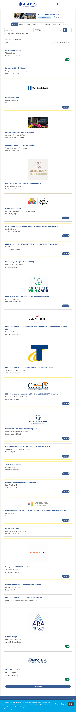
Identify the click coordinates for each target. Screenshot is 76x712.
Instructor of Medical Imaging (16, 68)
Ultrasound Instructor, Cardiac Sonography (21, 429)
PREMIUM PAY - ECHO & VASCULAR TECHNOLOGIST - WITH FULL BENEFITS (32, 244)
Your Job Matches (45, 24)
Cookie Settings (61, 704)
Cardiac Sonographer (13, 208)
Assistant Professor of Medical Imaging (20, 145)
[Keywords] (19, 30)
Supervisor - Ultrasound (14, 464)
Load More (38, 687)
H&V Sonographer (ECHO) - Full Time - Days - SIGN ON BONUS (27, 446)
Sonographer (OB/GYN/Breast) (16, 567)
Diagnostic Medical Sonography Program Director (23, 597)
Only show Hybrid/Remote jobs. (18, 34)
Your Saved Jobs (58, 24)
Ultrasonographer (12, 97)
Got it (71, 704)
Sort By (7, 42)
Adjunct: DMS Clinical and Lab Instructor (19, 132)
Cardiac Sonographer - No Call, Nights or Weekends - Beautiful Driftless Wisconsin (35, 510)
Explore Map (31, 24)
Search (14, 24)
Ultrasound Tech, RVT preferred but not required (23, 585)
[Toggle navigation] (58, 4)
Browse (21, 24)
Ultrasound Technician (13, 50)
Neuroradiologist (11, 637)
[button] (69, 30)
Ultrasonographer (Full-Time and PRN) (19, 262)
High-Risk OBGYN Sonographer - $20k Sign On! (22, 482)
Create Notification (64, 42)
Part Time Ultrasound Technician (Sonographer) (23, 183)
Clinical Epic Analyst (12, 670)
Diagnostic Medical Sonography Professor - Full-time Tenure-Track (30, 367)
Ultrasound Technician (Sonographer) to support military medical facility (32, 226)
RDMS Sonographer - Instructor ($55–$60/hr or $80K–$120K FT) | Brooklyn (31, 394)
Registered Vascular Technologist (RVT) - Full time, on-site (27, 296)
